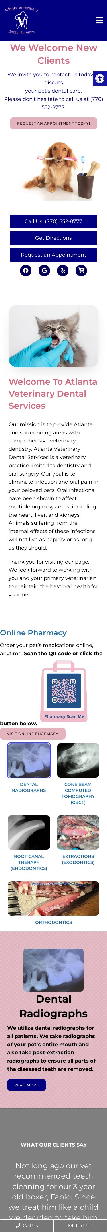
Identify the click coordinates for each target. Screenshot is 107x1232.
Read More (26, 1085)
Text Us (80, 1225)
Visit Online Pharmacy (32, 734)
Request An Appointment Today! (53, 123)
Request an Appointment (53, 255)
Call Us (27, 1225)
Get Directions (53, 238)
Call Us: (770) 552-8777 (53, 221)
